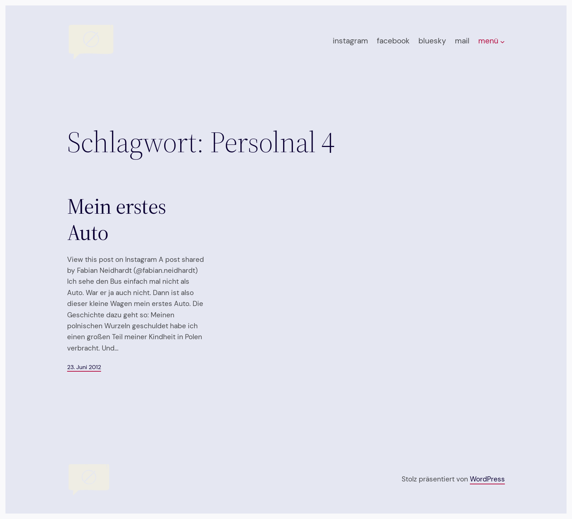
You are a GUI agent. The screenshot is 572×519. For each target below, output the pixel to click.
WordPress (487, 479)
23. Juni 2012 (84, 367)
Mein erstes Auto (116, 219)
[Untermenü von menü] (502, 41)
